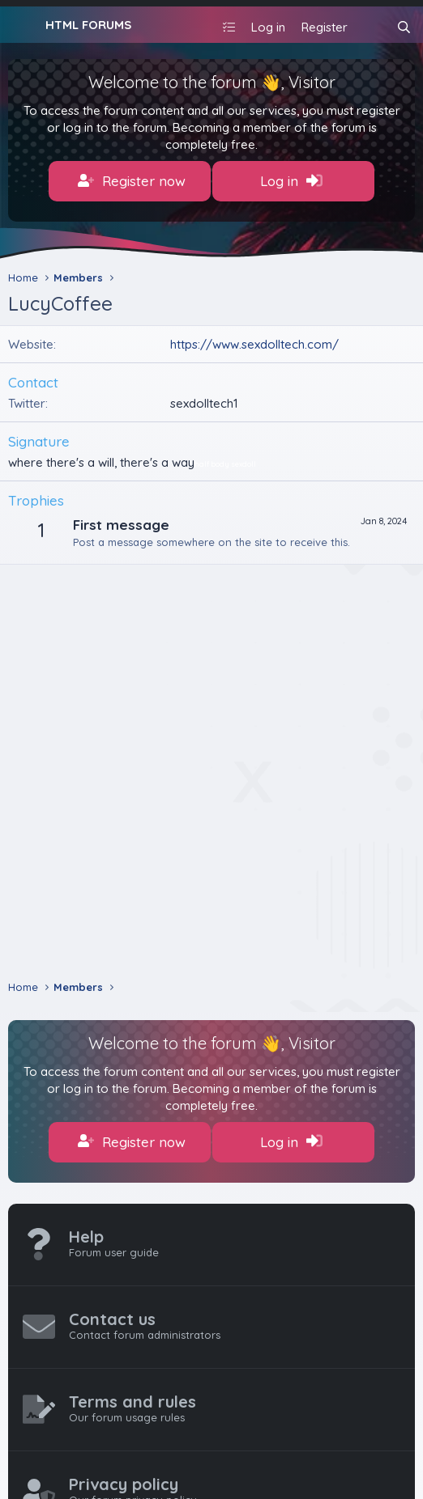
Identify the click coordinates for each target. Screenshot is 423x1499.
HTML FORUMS (88, 24)
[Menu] (22, 25)
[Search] (404, 27)
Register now (132, 181)
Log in (291, 181)
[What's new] (371, 27)
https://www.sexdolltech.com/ (254, 344)
